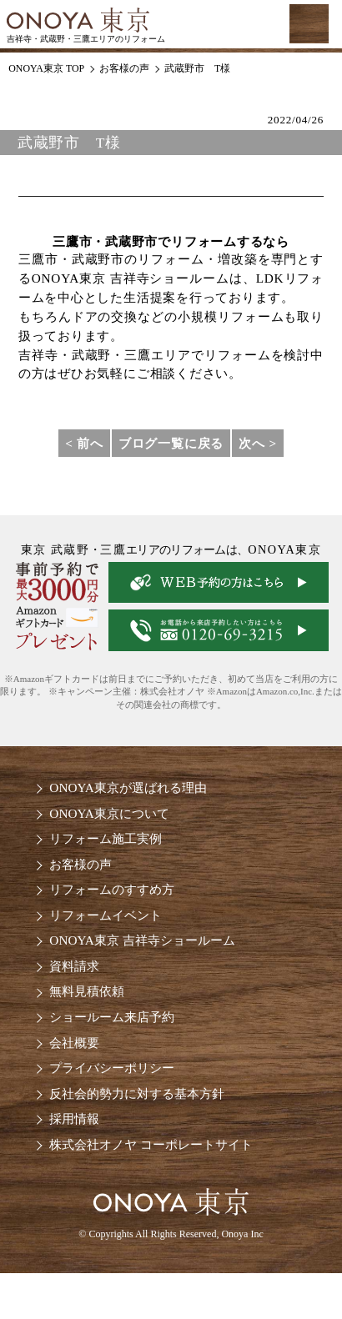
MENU (308, 23)
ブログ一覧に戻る (171, 443)
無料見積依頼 (86, 991)
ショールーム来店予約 (111, 1017)
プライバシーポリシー (111, 1068)
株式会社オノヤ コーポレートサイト (151, 1144)
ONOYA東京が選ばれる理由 (127, 787)
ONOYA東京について (108, 813)
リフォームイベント (105, 915)
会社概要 (74, 1043)
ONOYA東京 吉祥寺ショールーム (141, 940)
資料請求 (74, 966)
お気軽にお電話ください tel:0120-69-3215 (234, 24)
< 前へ (84, 443)
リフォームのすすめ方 (111, 889)
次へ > (258, 443)
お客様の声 (80, 864)
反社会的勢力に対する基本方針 (136, 1093)
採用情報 (74, 1118)
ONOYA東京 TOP (46, 68)
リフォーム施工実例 (105, 838)
